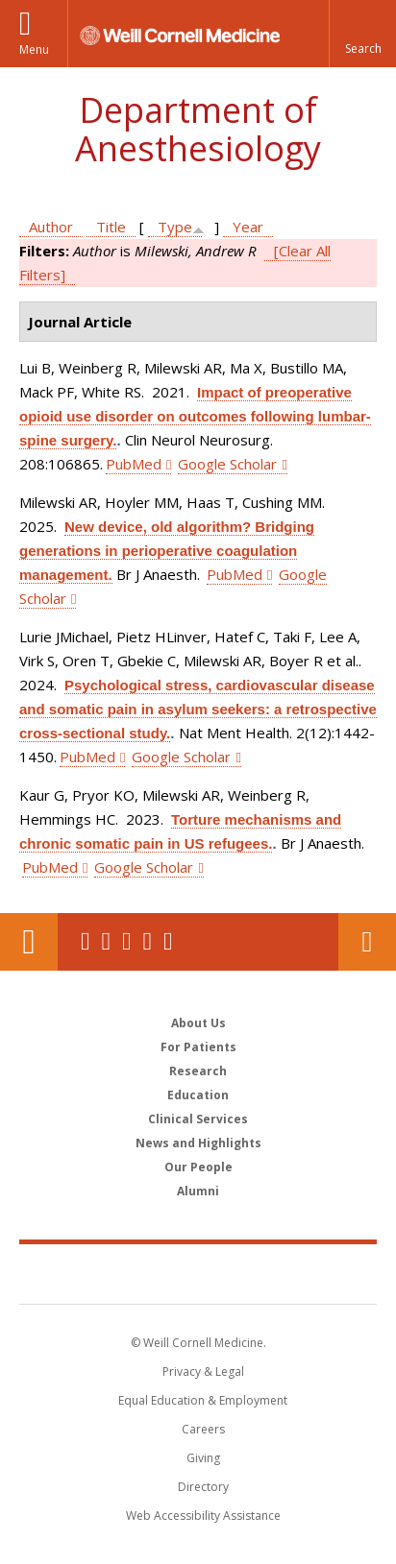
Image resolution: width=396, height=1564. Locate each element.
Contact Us (367, 942)
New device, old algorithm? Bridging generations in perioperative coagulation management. (166, 550)
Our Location (29, 942)
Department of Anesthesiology (198, 129)
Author (51, 226)
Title (111, 226)
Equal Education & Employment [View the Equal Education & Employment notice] (202, 1400)
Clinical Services (198, 1119)
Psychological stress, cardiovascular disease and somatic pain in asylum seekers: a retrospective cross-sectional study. (198, 709)
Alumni (198, 1191)
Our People (198, 1167)
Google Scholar (227, 463)
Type (175, 226)
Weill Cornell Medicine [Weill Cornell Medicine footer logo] (198, 1273)
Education (198, 1095)
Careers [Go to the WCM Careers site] (203, 1429)
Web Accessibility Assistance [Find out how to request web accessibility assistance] (203, 1515)
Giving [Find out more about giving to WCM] (203, 1458)
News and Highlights (198, 1143)
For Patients (198, 1047)
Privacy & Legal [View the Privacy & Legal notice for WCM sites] (203, 1371)
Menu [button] (34, 49)
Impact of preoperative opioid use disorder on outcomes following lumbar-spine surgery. (195, 416)
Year (248, 226)
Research (198, 1071)
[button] (362, 33)
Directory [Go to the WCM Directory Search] (203, 1487)
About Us (198, 1023)
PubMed (133, 463)
